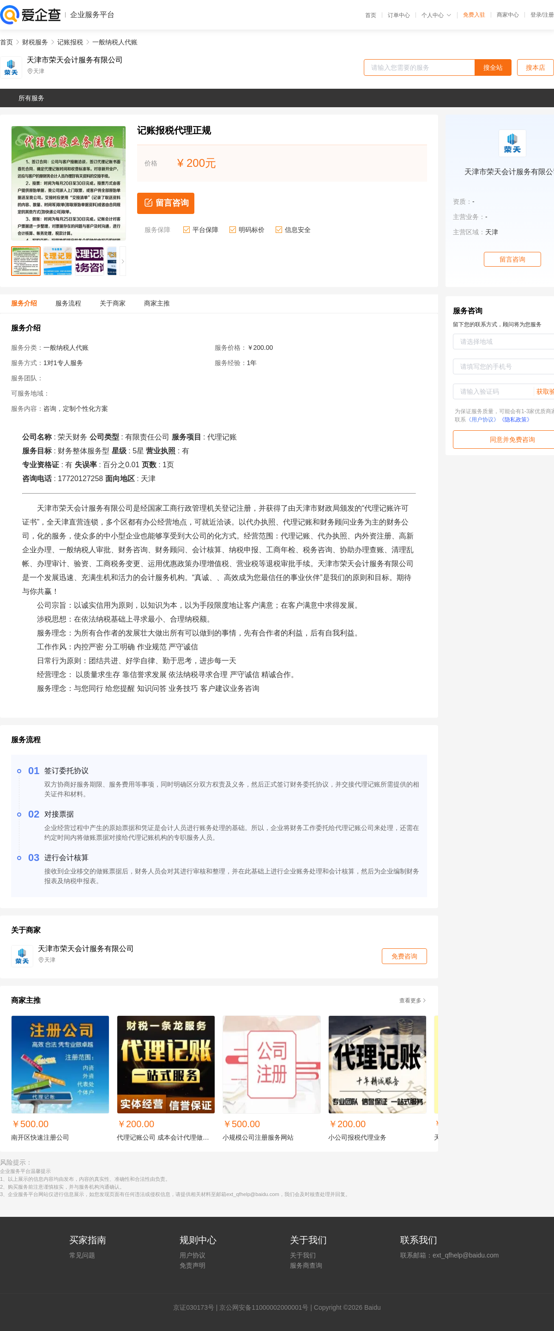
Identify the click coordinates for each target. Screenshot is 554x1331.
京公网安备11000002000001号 (263, 1307)
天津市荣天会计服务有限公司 (75, 60)
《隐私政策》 (515, 419)
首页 (370, 15)
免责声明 (192, 1265)
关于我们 (303, 1255)
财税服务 (35, 42)
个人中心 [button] (437, 15)
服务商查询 (306, 1265)
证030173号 (197, 1307)
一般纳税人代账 (115, 42)
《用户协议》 (482, 419)
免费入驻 (474, 15)
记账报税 (70, 42)
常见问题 (82, 1255)
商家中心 (508, 15)
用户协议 (192, 1255)
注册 (548, 15)
